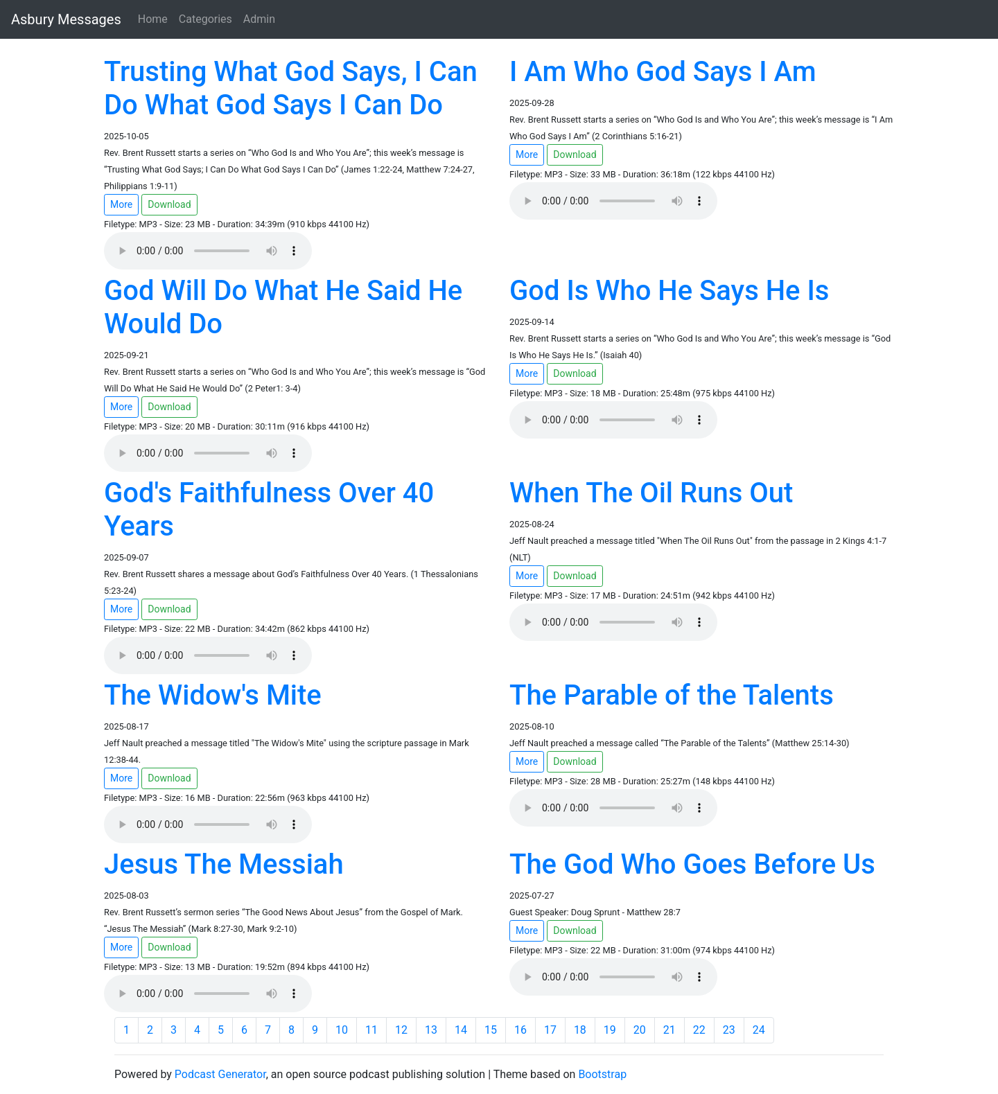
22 (699, 1029)
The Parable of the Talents (671, 695)
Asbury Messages (66, 19)
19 (610, 1029)
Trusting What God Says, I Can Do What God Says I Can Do (291, 88)
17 (550, 1029)
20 (639, 1029)
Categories (205, 19)
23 (729, 1029)
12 (401, 1029)
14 (461, 1029)
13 (431, 1029)
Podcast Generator (220, 1074)
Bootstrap (602, 1074)
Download (169, 204)
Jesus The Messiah (224, 864)
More (121, 204)
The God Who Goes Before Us (692, 864)
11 (371, 1029)
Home (153, 19)
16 (520, 1029)
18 (580, 1029)
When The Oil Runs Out (651, 493)
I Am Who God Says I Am (662, 71)
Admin (259, 19)
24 (759, 1029)
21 (669, 1029)
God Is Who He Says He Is (669, 290)
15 (490, 1029)
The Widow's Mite (213, 695)
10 (341, 1029)
